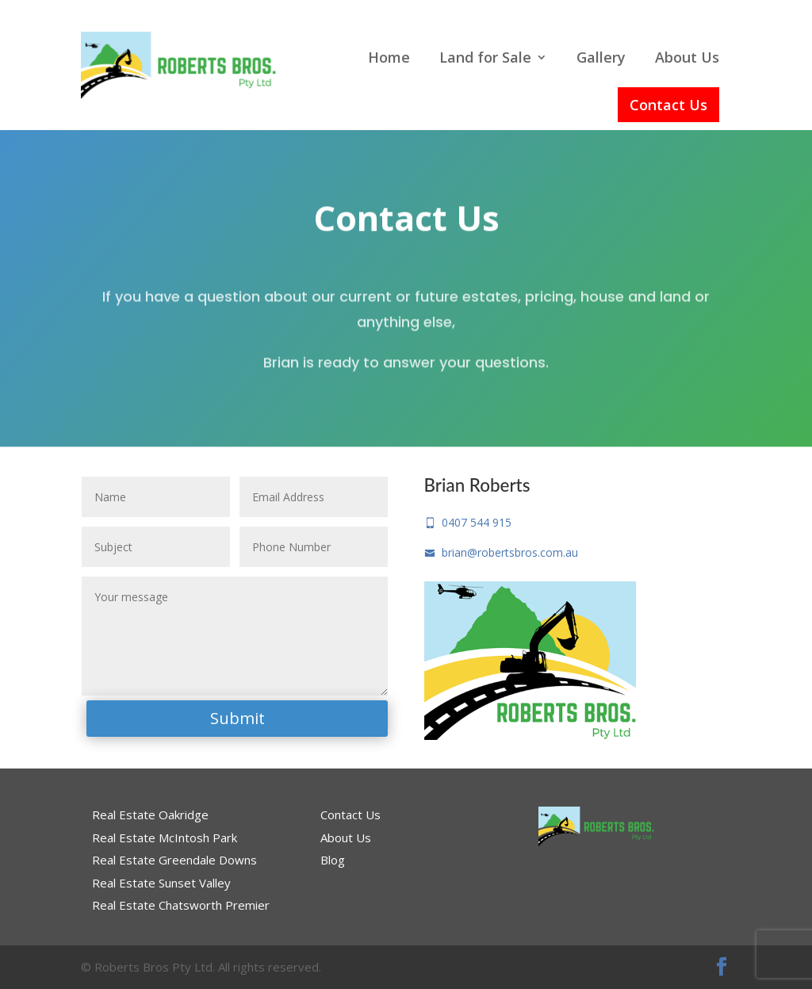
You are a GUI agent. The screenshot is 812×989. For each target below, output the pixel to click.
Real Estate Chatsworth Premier (181, 905)
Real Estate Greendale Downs (174, 860)
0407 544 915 (467, 522)
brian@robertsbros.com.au (501, 552)
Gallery (601, 57)
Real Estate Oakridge (150, 814)
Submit (237, 718)
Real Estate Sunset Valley (161, 883)
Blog (332, 860)
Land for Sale (485, 57)
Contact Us (668, 104)
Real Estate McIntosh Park (164, 837)
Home (389, 57)
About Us (687, 57)
